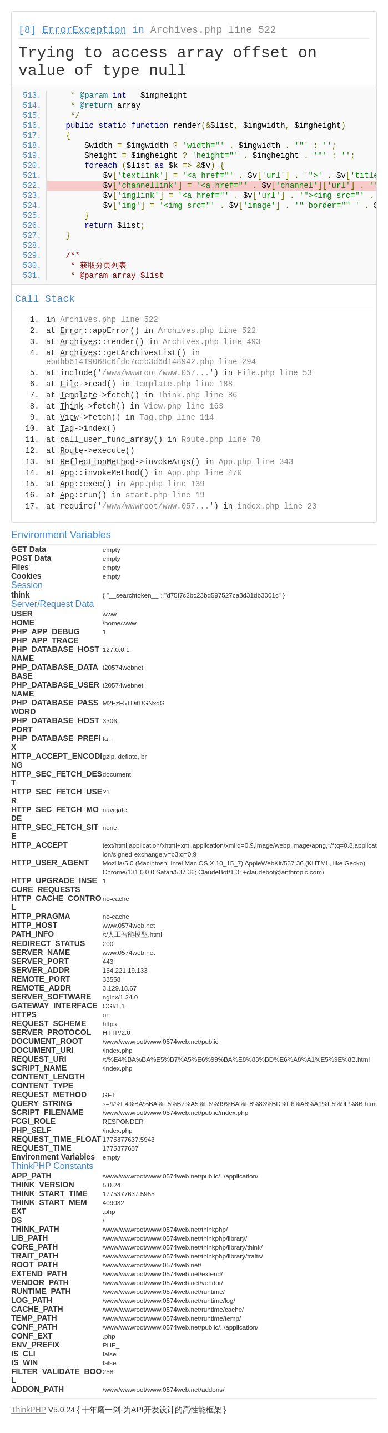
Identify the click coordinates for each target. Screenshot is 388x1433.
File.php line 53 (274, 373)
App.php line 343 (256, 461)
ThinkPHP (28, 1409)
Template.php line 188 (184, 384)
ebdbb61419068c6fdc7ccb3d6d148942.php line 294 (151, 361)
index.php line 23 (276, 506)
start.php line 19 (165, 495)
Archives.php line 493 (211, 341)
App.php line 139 (167, 484)
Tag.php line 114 (176, 417)
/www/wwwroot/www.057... (155, 373)
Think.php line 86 (198, 395)
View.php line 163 (183, 406)
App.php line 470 (204, 473)
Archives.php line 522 (213, 30)
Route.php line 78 (221, 439)
